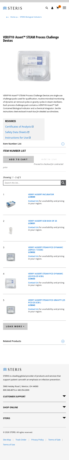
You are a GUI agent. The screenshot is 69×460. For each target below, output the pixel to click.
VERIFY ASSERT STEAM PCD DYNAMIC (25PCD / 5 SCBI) (45, 250)
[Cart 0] (57, 7)
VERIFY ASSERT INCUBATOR (41, 195)
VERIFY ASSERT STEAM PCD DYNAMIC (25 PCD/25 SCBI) (45, 276)
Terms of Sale (54, 439)
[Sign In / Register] (52, 8)
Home (12, 17)
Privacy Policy (37, 439)
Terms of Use (9, 444)
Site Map (7, 439)
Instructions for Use (18, 137)
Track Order (21, 439)
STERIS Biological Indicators (31, 17)
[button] (48, 11)
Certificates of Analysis (19, 126)
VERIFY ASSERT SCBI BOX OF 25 (42, 222)
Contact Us (33, 201)
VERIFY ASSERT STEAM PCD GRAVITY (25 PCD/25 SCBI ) (46, 302)
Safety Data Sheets (17, 132)
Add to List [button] (49, 159)
